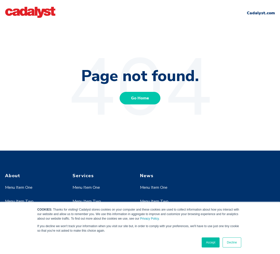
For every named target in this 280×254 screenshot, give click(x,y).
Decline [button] (232, 242)
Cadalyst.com (261, 13)
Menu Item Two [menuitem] (19, 201)
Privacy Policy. (149, 218)
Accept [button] (210, 242)
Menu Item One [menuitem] (18, 187)
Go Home (140, 98)
